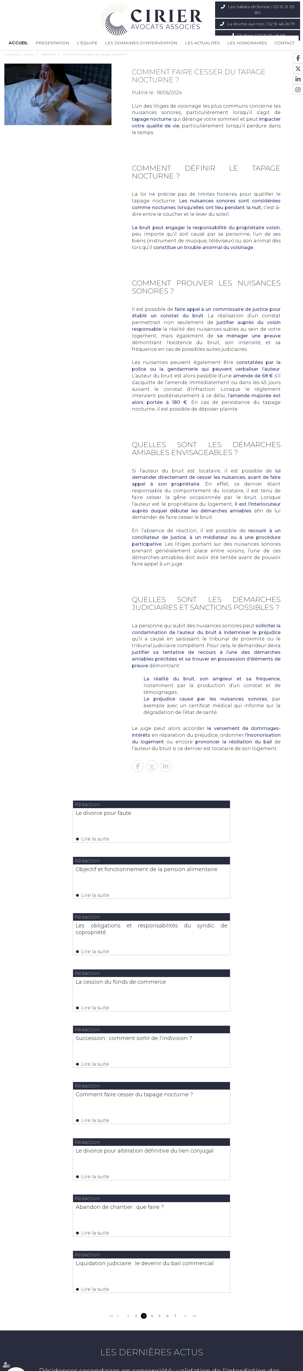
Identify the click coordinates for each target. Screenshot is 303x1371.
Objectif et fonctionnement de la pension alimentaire (225, 816)
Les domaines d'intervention (141, 42)
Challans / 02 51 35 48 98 (261, 35)
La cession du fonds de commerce (221, 872)
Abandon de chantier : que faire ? (220, 991)
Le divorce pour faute (56, 813)
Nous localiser (31, 1306)
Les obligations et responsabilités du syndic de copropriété (78, 875)
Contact (284, 42)
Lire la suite (48, 839)
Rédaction (48, 54)
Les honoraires (247, 42)
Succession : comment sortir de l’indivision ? (78, 935)
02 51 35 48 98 (235, 1292)
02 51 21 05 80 (30, 1292)
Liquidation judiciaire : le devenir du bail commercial (151, 1054)
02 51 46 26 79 (132, 1292)
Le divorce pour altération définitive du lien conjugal (78, 994)
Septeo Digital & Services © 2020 (30, 1368)
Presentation (52, 42)
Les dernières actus (151, 1142)
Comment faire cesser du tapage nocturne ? (95, 54)
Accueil (18, 42)
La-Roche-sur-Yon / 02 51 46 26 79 (261, 24)
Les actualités (202, 42)
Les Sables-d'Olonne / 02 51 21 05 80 (261, 9)
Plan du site (197, 1356)
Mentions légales (224, 1356)
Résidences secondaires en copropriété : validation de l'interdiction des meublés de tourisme (159, 1165)
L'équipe (87, 42)
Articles (248, 1356)
